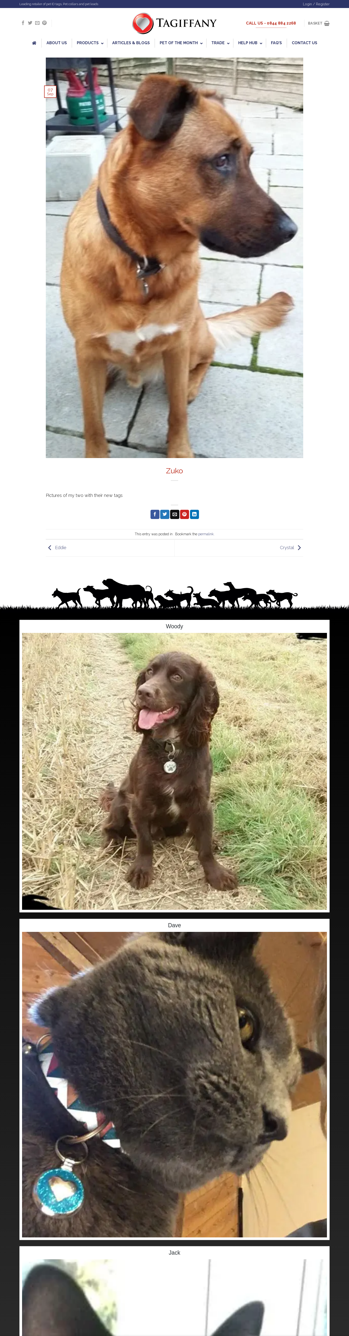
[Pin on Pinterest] (184, 514)
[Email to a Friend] (174, 514)
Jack (174, 1253)
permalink (206, 534)
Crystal (291, 547)
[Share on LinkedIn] (194, 514)
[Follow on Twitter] (30, 23)
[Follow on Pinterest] (44, 23)
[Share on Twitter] (164, 514)
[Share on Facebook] (155, 514)
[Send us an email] (37, 23)
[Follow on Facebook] (23, 23)
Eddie (56, 547)
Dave (174, 925)
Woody (174, 626)
